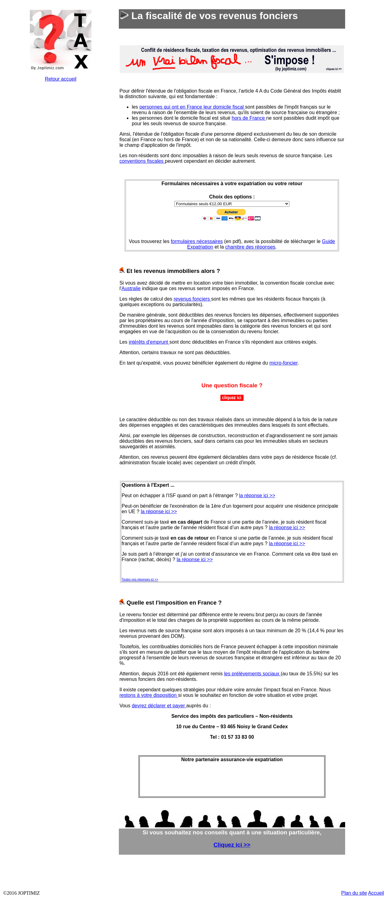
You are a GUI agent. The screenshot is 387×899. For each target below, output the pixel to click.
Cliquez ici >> (232, 844)
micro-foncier (283, 363)
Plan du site (354, 893)
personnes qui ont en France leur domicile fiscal (192, 107)
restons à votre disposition (148, 695)
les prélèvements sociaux (252, 673)
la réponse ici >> (257, 495)
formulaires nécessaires (197, 241)
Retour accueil (60, 79)
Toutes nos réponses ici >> (140, 579)
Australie (131, 288)
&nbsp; (61, 179)
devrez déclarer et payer (159, 705)
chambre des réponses (250, 247)
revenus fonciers (192, 299)
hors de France (249, 118)
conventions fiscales (142, 161)
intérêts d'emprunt (149, 342)
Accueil (376, 893)
